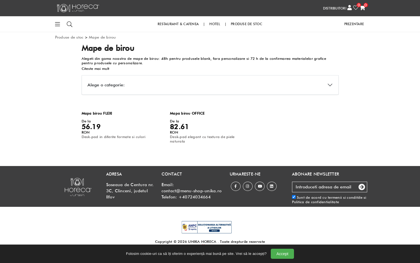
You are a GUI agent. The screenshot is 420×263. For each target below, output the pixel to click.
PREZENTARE (354, 24)
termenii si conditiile (345, 197)
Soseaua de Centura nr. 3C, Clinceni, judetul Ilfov (130, 191)
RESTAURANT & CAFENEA (178, 24)
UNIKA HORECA (202, 241)
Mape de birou (102, 37)
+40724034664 (195, 197)
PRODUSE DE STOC (246, 24)
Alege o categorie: (106, 84)
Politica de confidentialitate (315, 202)
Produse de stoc (69, 37)
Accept (282, 254)
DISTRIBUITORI (334, 8)
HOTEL (214, 24)
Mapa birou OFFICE (187, 113)
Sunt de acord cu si (329, 199)
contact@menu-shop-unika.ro (192, 190)
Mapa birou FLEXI (97, 113)
